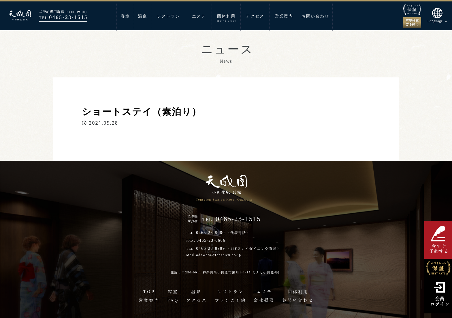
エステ (199, 16)
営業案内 (284, 16)
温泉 (142, 16)
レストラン (168, 16)
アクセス (255, 16)
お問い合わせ (315, 16)
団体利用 (226, 18)
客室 (125, 16)
